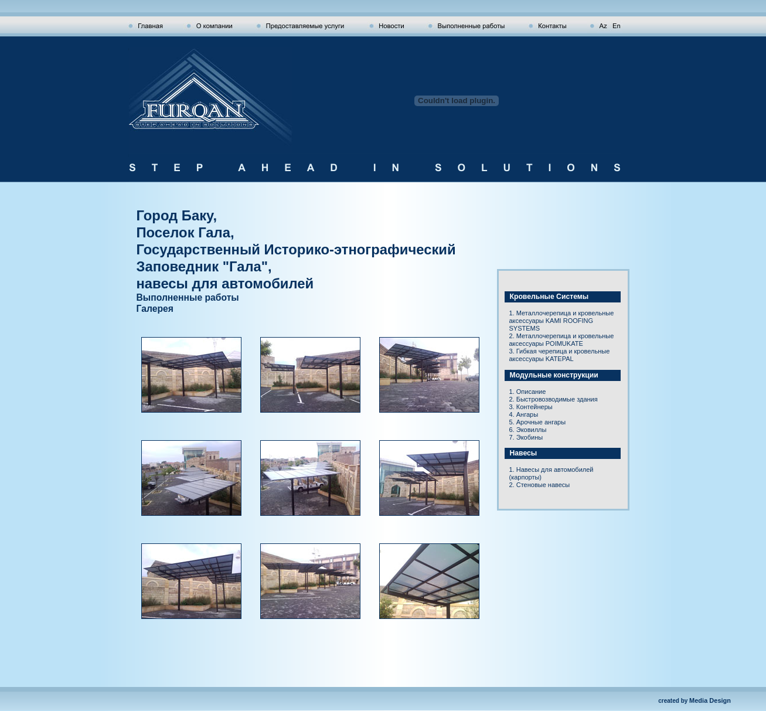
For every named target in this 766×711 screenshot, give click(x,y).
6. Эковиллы (528, 429)
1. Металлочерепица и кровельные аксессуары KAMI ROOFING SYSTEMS (561, 320)
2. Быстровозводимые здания (553, 399)
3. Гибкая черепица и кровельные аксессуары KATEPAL (559, 355)
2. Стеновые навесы (539, 484)
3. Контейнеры (531, 406)
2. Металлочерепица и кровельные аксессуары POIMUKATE (561, 339)
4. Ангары (524, 414)
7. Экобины (526, 437)
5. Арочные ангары (537, 422)
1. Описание (527, 391)
